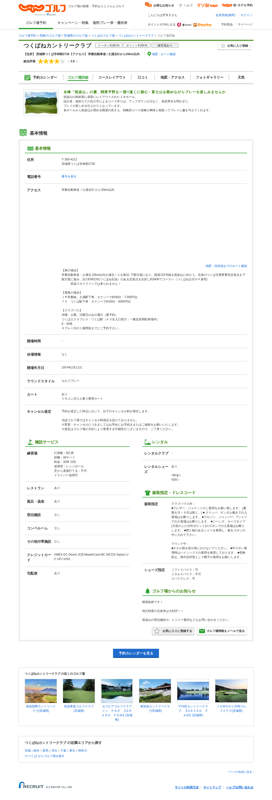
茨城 (28, 750)
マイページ (245, 24)
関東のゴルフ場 (50, 35)
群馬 (45, 750)
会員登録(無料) (225, 15)
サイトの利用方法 (187, 787)
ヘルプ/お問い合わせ (239, 787)
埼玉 (54, 750)
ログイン (246, 15)
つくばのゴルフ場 (103, 35)
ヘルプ (188, 5)
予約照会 (227, 24)
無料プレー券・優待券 (110, 23)
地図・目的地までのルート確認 (226, 266)
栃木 (37, 750)
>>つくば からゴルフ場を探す (45, 756)
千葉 (63, 750)
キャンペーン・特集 (73, 23)
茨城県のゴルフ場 (76, 35)
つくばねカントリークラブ (136, 35)
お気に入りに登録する (173, 631)
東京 (72, 750)
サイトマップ (212, 787)
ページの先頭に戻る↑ (240, 771)
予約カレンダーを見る (136, 653)
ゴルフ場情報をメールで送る (222, 631)
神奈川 (82, 750)
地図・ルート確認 (164, 54)
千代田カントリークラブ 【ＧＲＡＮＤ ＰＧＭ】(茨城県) (193, 711)
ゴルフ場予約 (35, 23)
